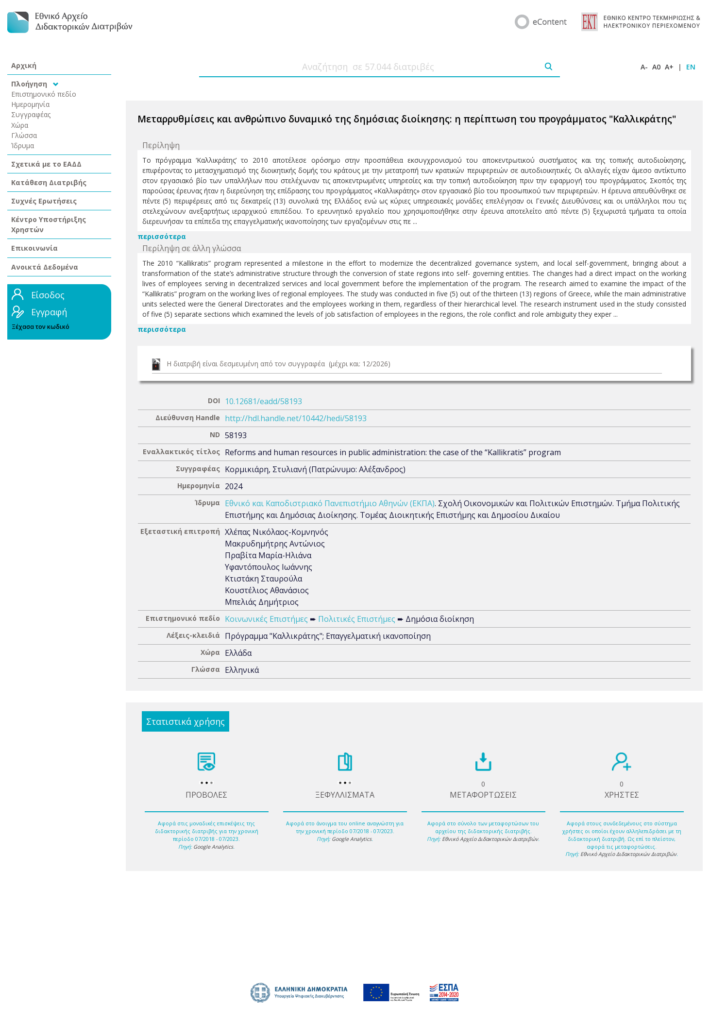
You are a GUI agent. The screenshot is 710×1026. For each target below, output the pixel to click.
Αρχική (23, 65)
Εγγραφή (49, 312)
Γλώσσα (24, 135)
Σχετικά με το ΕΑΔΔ (46, 164)
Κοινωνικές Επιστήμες (266, 619)
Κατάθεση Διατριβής (48, 182)
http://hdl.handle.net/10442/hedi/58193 (296, 418)
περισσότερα (161, 236)
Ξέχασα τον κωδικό (40, 327)
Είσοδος (48, 295)
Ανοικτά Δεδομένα (44, 267)
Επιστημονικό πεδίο (43, 94)
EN (690, 66)
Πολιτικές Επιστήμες (356, 619)
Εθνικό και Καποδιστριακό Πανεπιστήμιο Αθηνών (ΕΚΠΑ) (330, 503)
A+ (669, 66)
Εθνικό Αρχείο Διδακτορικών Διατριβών (490, 839)
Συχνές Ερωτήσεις (44, 200)
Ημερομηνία (30, 104)
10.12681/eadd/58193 (263, 401)
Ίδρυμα (22, 145)
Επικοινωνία (34, 248)
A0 (656, 66)
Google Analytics (213, 846)
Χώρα (19, 125)
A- (644, 66)
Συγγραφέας (31, 114)
